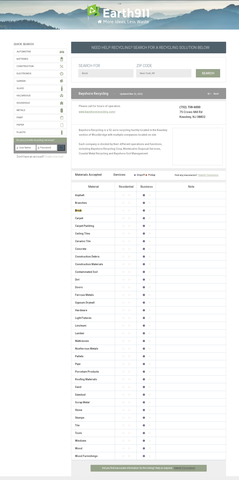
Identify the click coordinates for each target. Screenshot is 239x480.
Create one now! (54, 156)
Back (216, 93)
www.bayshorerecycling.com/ (97, 111)
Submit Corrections (208, 175)
